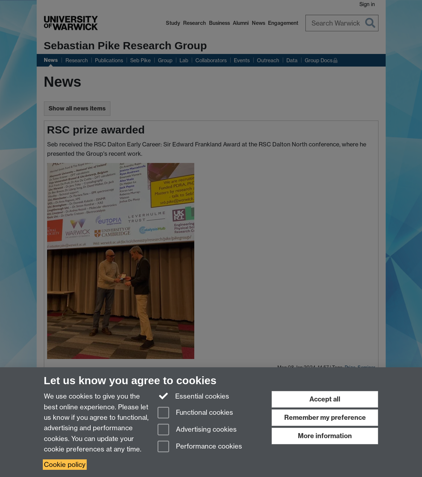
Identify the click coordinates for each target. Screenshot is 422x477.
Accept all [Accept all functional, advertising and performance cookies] (324, 399)
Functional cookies (195, 413)
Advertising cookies (197, 430)
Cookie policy (65, 464)
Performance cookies (200, 447)
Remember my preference (325, 417)
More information (325, 436)
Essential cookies (193, 395)
